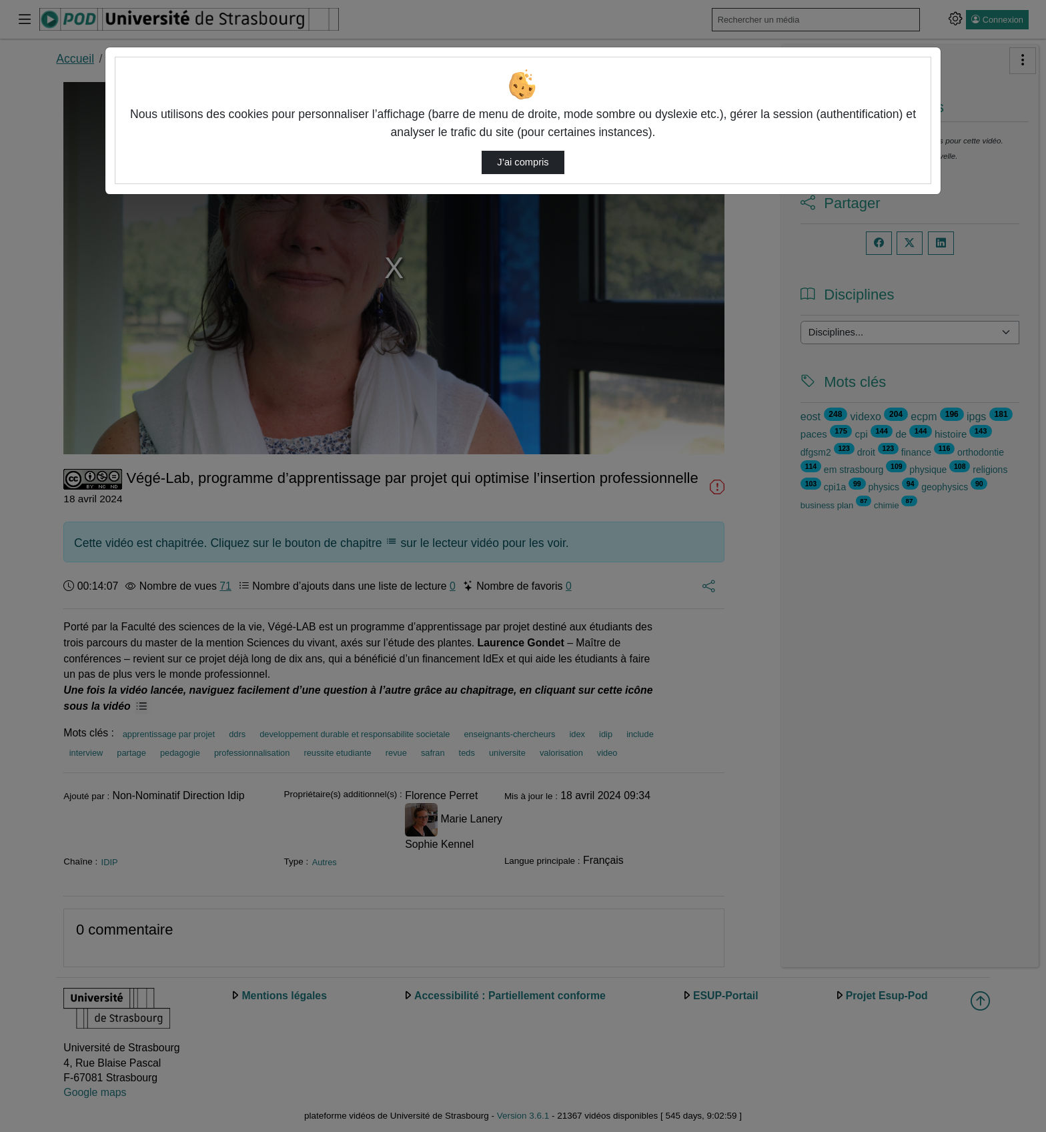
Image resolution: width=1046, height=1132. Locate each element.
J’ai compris (522, 162)
